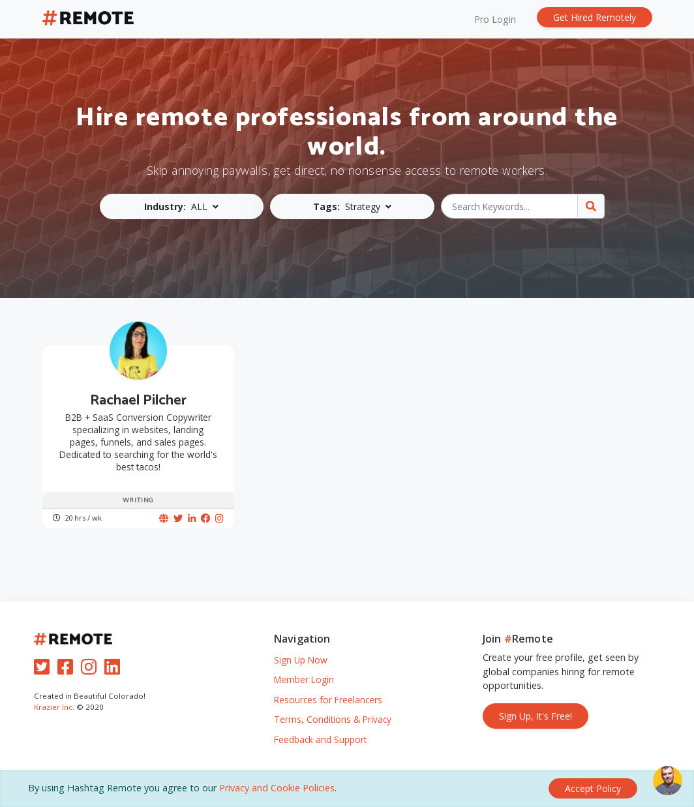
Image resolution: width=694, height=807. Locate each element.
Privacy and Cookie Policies (277, 788)
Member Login (304, 679)
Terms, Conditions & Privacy (332, 719)
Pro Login (495, 19)
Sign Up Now (300, 660)
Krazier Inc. (54, 707)
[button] (182, 206)
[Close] (593, 788)
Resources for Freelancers (328, 699)
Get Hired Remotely (594, 17)
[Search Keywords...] (510, 206)
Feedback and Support (320, 739)
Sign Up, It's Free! (535, 716)
